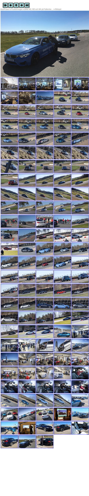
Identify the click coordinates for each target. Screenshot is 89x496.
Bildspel (58, 9)
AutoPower (5, 9)
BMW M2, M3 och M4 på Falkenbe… (38, 9)
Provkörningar (16, 9)
